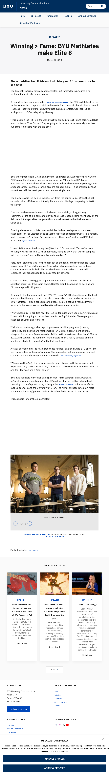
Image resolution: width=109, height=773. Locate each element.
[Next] (30, 523)
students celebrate (68, 384)
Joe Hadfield (33, 550)
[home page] (8, 6)
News (23, 8)
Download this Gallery (37, 534)
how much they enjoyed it (74, 355)
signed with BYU (30, 240)
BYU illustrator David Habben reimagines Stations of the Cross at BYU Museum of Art (22, 612)
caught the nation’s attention (61, 102)
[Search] (96, 6)
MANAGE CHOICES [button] (55, 758)
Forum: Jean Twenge (87, 606)
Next (54, 673)
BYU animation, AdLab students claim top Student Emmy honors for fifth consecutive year (54, 616)
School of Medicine (29, 23)
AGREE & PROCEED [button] (54, 768)
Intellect (36, 15)
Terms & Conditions (54, 536)
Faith (22, 15)
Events (68, 15)
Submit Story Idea (22, 713)
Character (52, 15)
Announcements (87, 15)
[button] (103, 739)
